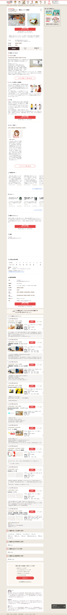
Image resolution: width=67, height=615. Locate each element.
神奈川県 (11, 559)
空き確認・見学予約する (32, 322)
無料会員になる (25, 578)
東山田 (10, 536)
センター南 (26, 534)
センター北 (11, 534)
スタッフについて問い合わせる (25, 166)
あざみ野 (10, 537)
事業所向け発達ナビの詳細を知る (52, 24)
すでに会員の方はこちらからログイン (25, 581)
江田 (23, 536)
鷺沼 (40, 536)
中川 (34, 534)
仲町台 (17, 536)
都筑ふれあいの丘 (32, 536)
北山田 (18, 534)
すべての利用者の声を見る (37, 188)
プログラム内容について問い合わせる (25, 78)
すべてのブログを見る (38, 210)
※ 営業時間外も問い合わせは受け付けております (16, 271)
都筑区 (10, 545)
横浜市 (10, 552)
